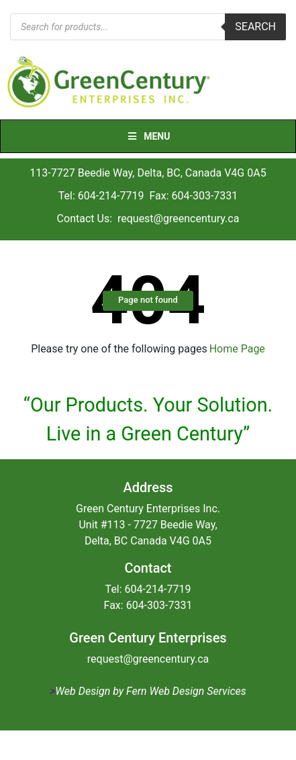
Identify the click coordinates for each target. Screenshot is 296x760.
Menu (148, 136)
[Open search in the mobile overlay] (148, 26)
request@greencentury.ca (178, 218)
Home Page (237, 348)
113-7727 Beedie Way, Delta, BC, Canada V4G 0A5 (148, 173)
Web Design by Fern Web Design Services (150, 691)
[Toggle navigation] (277, 82)
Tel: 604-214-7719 (101, 195)
